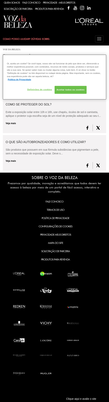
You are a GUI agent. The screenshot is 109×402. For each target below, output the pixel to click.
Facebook (68, 8)
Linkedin (89, 8)
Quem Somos (12, 2)
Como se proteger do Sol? (29, 104)
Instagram (82, 8)
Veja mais (11, 123)
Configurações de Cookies (55, 226)
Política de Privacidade (55, 218)
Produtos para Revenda (55, 259)
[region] (54, 76)
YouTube (75, 8)
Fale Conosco (31, 2)
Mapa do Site (55, 242)
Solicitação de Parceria (18, 8)
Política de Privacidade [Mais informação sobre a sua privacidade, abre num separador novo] (19, 79)
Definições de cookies (39, 89)
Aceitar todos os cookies (71, 90)
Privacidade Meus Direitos (55, 234)
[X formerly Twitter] (98, 127)
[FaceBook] (87, 127)
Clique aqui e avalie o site (81, 398)
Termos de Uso (55, 209)
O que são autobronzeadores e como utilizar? (46, 142)
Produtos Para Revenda (49, 8)
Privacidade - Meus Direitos (59, 2)
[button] (99, 38)
